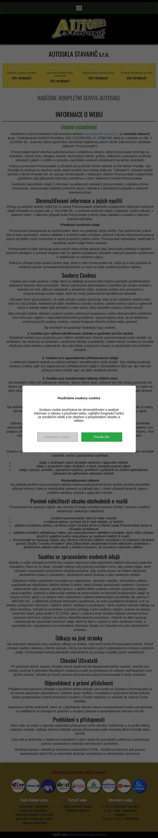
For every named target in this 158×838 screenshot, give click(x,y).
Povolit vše (101, 437)
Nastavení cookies (57, 437)
